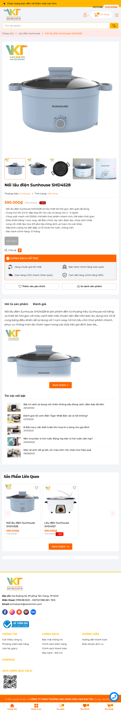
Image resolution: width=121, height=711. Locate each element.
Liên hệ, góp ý (9, 648)
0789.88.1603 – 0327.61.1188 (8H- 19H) (35, 600)
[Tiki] (33, 612)
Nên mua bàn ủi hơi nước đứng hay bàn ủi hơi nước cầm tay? (58, 438)
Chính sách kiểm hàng (54, 644)
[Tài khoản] (85, 15)
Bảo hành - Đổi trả (52, 652)
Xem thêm (60, 546)
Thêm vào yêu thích (31, 286)
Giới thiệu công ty (12, 639)
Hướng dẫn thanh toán (94, 639)
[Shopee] (19, 612)
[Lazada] (26, 612)
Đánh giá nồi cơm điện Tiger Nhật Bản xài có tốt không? (55, 415)
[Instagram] (12, 612)
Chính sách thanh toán (54, 648)
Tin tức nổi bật (15, 396)
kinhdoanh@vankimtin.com (26, 604)
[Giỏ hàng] (101, 14)
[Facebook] (5, 612)
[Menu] (116, 14)
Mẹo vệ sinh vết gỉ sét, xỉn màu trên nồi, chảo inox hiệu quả (57, 450)
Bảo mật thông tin (52, 639)
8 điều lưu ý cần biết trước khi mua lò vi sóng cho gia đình (56, 427)
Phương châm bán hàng (15, 644)
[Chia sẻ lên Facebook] (20, 250)
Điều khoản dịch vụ (92, 644)
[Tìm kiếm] (114, 25)
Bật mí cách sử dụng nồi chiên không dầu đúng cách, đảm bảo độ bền (63, 404)
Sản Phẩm (21, 476)
